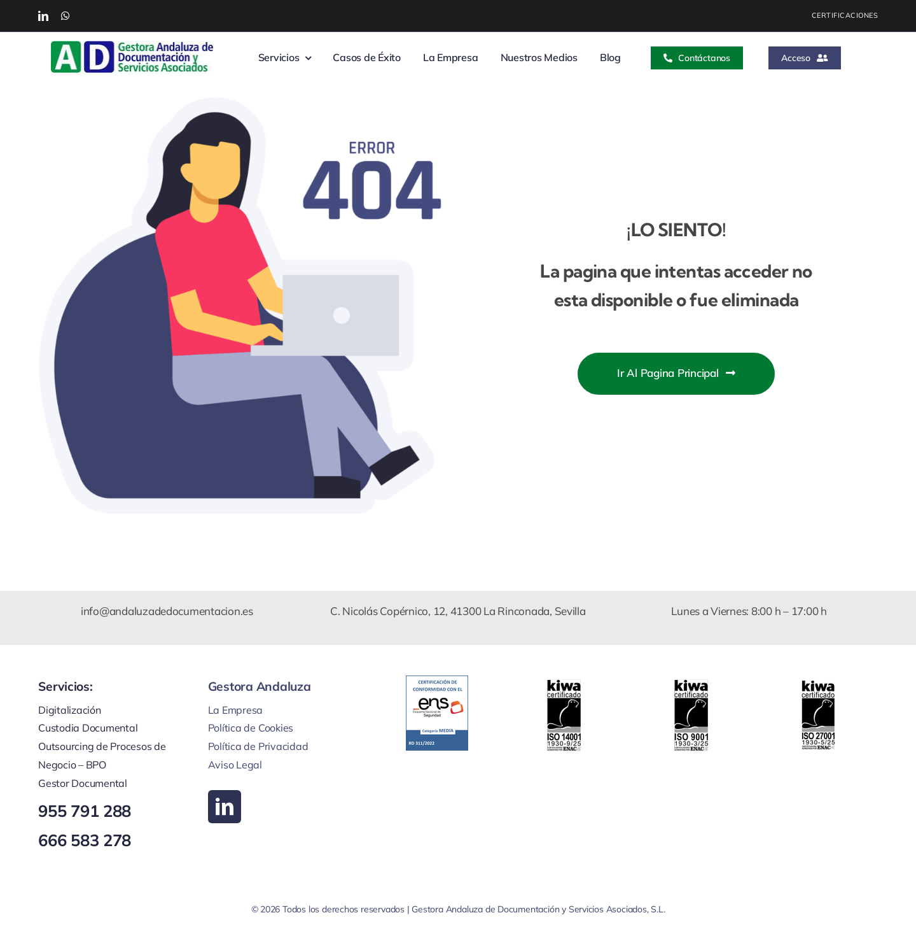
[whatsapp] (65, 16)
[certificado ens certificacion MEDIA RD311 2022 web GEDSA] (437, 681)
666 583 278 (84, 840)
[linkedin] (43, 16)
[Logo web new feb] (132, 46)
